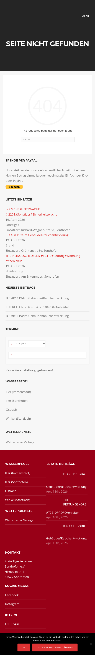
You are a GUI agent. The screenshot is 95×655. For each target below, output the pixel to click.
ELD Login (12, 624)
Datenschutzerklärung (55, 647)
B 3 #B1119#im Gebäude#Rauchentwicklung (37, 235)
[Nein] (90, 644)
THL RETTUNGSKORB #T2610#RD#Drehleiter (37, 307)
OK (24, 647)
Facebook (12, 595)
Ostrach (11, 409)
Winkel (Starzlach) (18, 418)
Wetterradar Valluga (20, 442)
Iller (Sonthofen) (17, 401)
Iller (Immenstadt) (18, 392)
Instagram (12, 604)
